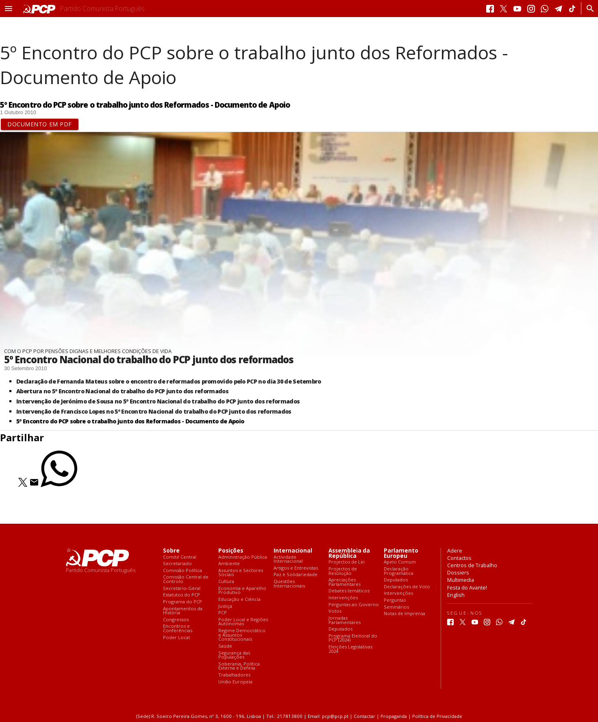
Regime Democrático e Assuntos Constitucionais (241, 635)
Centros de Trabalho (472, 565)
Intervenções (343, 598)
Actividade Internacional (288, 559)
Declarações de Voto (407, 587)
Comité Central (179, 557)
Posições (230, 550)
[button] (8, 8)
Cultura (226, 581)
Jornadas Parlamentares (344, 620)
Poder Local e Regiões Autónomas (243, 622)
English (456, 594)
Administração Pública (242, 557)
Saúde (225, 646)
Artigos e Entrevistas (296, 568)
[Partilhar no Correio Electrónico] (34, 484)
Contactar (364, 716)
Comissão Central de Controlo (186, 579)
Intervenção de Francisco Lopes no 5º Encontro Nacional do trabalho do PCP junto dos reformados (153, 411)
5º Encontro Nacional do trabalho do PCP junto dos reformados (149, 359)
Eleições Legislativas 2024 (350, 649)
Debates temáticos (349, 591)
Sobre (171, 550)
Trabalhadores (234, 675)
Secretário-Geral (181, 588)
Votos (334, 611)
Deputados (340, 629)
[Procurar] (588, 8)
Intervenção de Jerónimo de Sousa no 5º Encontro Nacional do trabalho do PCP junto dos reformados (158, 401)
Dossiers (458, 572)
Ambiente (229, 564)
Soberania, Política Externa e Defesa (239, 666)
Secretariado (177, 564)
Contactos (459, 557)
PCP (222, 613)
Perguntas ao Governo (353, 605)
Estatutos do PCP (181, 595)
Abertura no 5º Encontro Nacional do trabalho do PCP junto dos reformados (122, 391)
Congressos (176, 620)
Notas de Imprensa (404, 613)
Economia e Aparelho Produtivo (242, 590)
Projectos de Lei (346, 562)
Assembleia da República (349, 553)
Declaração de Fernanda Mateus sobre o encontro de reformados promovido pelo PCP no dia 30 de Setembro (168, 381)
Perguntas (395, 600)
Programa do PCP (182, 602)
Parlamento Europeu (401, 553)
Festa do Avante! (467, 587)
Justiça (225, 606)
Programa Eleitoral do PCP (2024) (352, 638)
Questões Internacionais (289, 583)
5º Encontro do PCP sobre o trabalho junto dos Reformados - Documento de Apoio (130, 421)
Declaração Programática (398, 571)
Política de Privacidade (437, 716)
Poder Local (176, 637)
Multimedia (460, 579)
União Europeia (235, 682)
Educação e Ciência (239, 599)
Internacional (293, 550)
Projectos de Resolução (342, 571)
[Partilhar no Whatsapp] (59, 484)
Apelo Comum (400, 562)
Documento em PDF (39, 124)
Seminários (396, 607)
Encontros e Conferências (177, 628)
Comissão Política (182, 570)
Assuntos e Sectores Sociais (240, 572)
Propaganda (394, 716)
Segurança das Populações (234, 655)
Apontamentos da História (182, 611)
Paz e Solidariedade (295, 574)
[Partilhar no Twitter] (23, 484)
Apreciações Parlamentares (344, 582)
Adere (454, 550)
